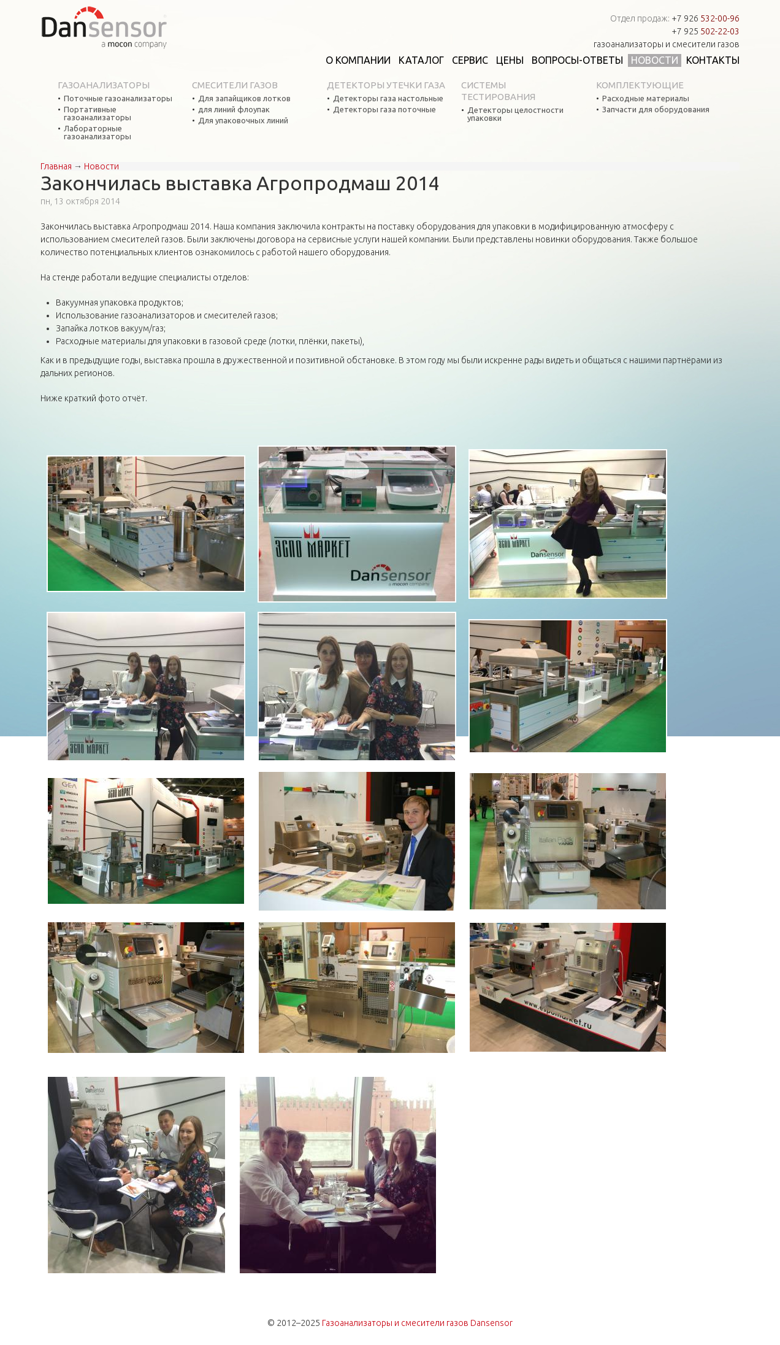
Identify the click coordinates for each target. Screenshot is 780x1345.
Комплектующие (640, 85)
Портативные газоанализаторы (97, 113)
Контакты (713, 60)
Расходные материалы (645, 98)
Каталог (421, 60)
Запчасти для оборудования (655, 110)
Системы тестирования (498, 91)
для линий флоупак (234, 110)
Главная (56, 166)
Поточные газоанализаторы (118, 98)
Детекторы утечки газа (386, 85)
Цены (510, 60)
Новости (654, 60)
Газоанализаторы (104, 85)
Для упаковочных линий (243, 121)
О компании (358, 60)
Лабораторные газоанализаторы (97, 133)
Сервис (470, 60)
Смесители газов (235, 85)
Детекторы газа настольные (388, 98)
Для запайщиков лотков (244, 98)
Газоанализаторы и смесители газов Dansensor (417, 1323)
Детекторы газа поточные (384, 110)
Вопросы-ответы (577, 60)
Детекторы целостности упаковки (515, 114)
